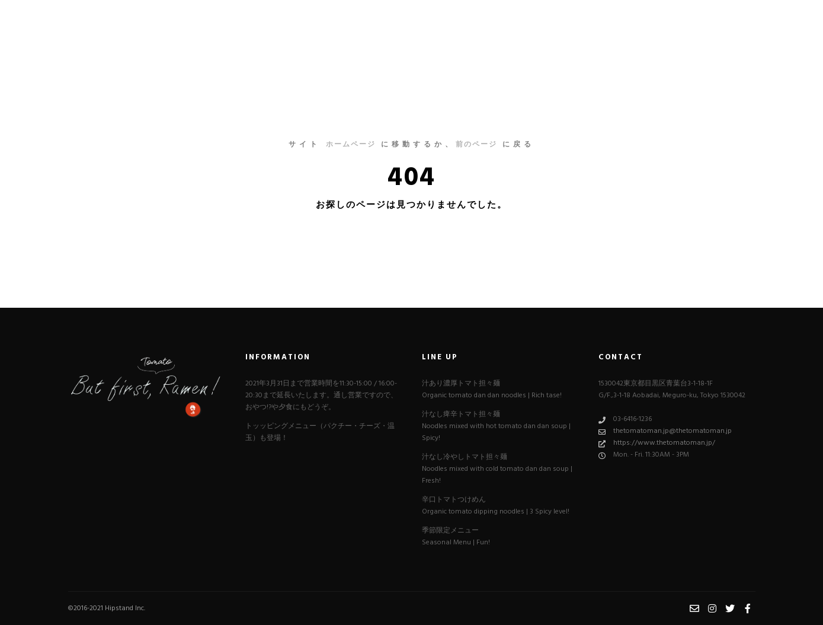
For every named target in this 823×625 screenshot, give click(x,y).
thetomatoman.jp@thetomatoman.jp (665, 431)
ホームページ (351, 145)
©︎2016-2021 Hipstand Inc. (106, 608)
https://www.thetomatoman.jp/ (656, 443)
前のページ (476, 145)
